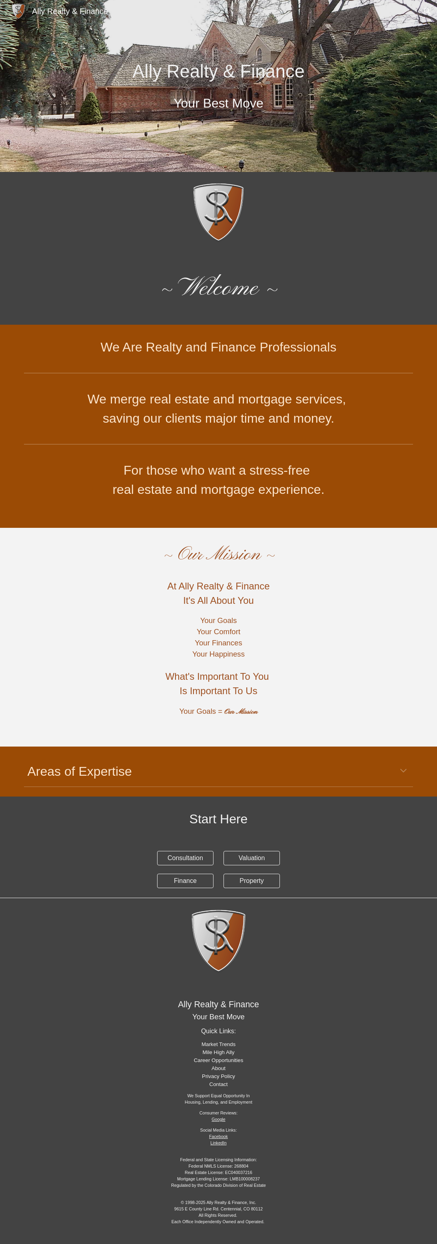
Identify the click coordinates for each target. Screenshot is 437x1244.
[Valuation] (251, 858)
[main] (219, 86)
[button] (427, 11)
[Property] (251, 881)
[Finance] (185, 881)
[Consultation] (185, 858)
